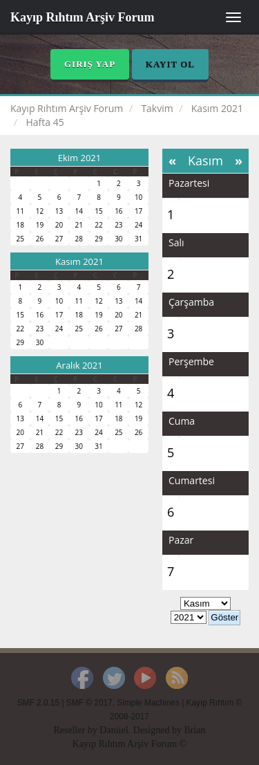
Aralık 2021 (79, 365)
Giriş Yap (89, 64)
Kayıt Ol (170, 64)
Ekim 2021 (79, 157)
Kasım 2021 (79, 261)
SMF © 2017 (89, 703)
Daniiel (113, 730)
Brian (194, 730)
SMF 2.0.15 (38, 703)
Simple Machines (148, 703)
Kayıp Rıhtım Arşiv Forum (82, 17)
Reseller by (76, 730)
